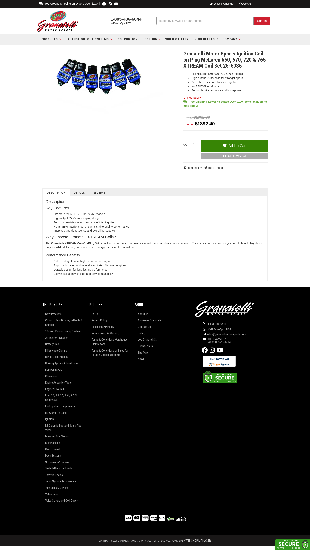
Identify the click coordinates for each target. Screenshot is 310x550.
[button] (213, 21)
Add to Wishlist (237, 156)
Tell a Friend (215, 167)
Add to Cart (237, 146)
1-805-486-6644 (217, 324)
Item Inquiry (194, 167)
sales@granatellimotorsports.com (226, 334)
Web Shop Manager (198, 540)
